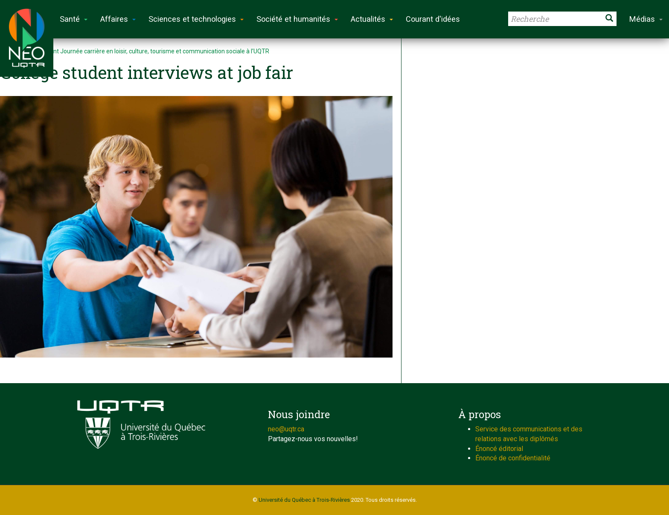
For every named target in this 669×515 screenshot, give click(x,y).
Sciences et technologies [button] (196, 19)
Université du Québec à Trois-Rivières (304, 500)
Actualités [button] (372, 19)
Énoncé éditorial (499, 449)
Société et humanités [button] (297, 19)
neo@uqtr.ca (286, 429)
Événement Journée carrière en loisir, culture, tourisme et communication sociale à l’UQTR (148, 51)
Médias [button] (646, 19)
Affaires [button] (118, 19)
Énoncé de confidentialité (512, 458)
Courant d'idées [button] (433, 19)
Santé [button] (73, 19)
